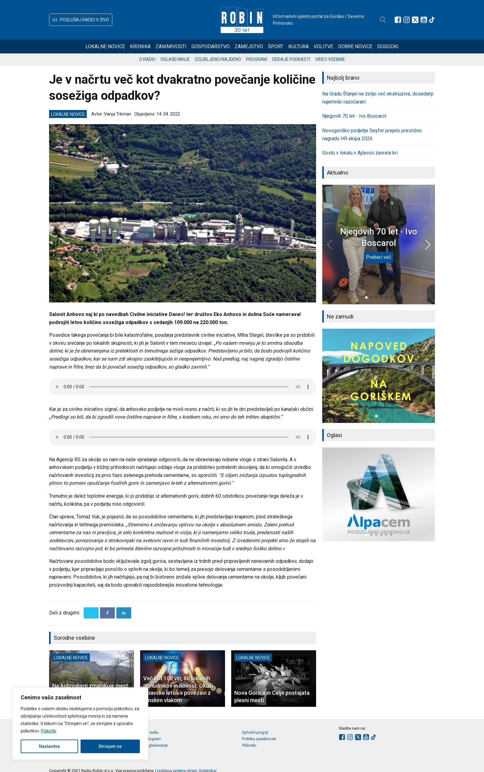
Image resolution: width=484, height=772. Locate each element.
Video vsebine (330, 59)
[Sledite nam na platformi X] (415, 19)
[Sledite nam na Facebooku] (398, 19)
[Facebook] (107, 612)
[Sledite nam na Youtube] (424, 19)
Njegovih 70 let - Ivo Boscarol (354, 116)
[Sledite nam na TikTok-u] (432, 20)
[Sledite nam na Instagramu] (406, 19)
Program (256, 59)
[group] (378, 376)
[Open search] (383, 19)
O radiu (147, 59)
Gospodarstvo (210, 46)
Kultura (298, 46)
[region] (80, 723)
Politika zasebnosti (259, 738)
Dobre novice (355, 46)
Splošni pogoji (255, 732)
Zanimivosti (171, 46)
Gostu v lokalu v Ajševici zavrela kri (360, 153)
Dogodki (387, 46)
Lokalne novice (105, 46)
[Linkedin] (123, 612)
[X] (91, 612)
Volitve (323, 46)
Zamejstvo (249, 46)
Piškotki (48, 730)
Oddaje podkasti (291, 59)
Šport (275, 46)
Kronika (140, 46)
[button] (80, 20)
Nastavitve (49, 746)
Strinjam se (110, 746)
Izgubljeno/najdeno (218, 59)
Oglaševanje (175, 59)
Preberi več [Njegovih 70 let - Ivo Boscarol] (378, 257)
